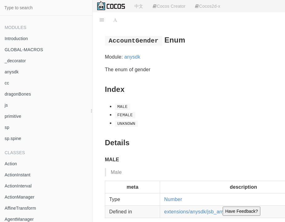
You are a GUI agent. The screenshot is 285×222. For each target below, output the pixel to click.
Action (11, 163)
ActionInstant (18, 174)
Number (173, 199)
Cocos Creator (169, 6)
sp (7, 127)
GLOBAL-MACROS (24, 49)
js (6, 105)
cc (7, 82)
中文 (138, 6)
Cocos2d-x (207, 6)
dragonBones (18, 94)
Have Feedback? (241, 211)
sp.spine (13, 138)
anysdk (12, 71)
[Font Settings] (115, 20)
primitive (13, 116)
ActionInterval (18, 185)
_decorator (15, 60)
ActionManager (20, 197)
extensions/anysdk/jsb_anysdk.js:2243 (207, 211)
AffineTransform (20, 208)
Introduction (16, 38)
